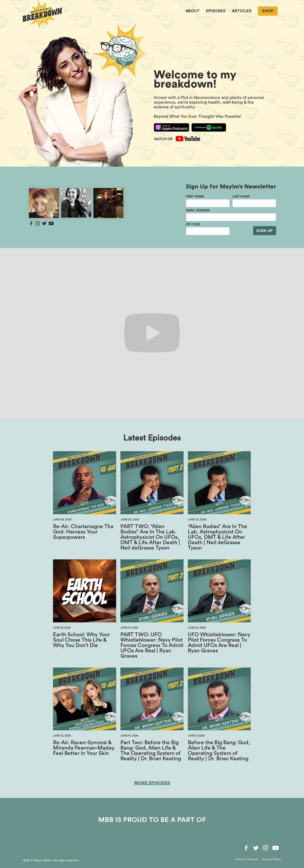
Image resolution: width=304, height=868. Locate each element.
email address (198, 210)
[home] (42, 14)
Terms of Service (246, 859)
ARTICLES (241, 11)
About (192, 11)
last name (240, 196)
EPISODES (215, 11)
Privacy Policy (271, 859)
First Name (195, 196)
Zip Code (193, 224)
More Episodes (152, 783)
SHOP (267, 11)
